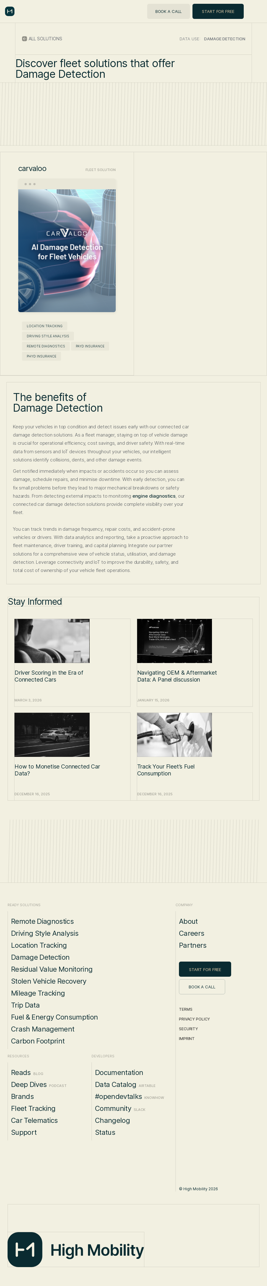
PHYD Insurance (41, 356)
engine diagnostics (153, 496)
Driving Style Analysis (48, 336)
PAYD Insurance (90, 346)
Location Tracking (45, 326)
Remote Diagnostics (46, 346)
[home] (9, 11)
